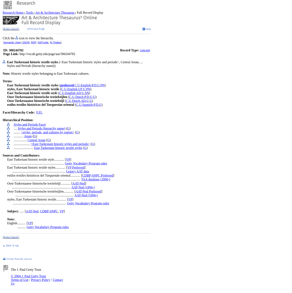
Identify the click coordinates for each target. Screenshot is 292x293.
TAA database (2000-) (95, 179)
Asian (28, 136)
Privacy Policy (40, 280)
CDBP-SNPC (49, 211)
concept (145, 50)
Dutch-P (80, 97)
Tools (29, 12)
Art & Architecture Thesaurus (55, 12)
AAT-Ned (78, 183)
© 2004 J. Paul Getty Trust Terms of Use (28, 278)
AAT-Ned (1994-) (83, 187)
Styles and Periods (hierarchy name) (41, 128)
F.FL (39, 112)
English (72, 89)
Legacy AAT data (77, 171)
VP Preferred (75, 167)
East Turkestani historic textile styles (58, 148)
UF (80, 89)
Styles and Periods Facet (30, 124)
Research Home (13, 12)
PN (102, 85)
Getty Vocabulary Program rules (86, 163)
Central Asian (37, 140)
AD (78, 93)
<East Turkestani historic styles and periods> (60, 144)
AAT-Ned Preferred (88, 191)
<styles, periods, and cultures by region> (47, 132)
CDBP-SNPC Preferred (97, 175)
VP (68, 159)
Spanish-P (88, 104)
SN (87, 93)
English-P (87, 85)
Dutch (76, 101)
